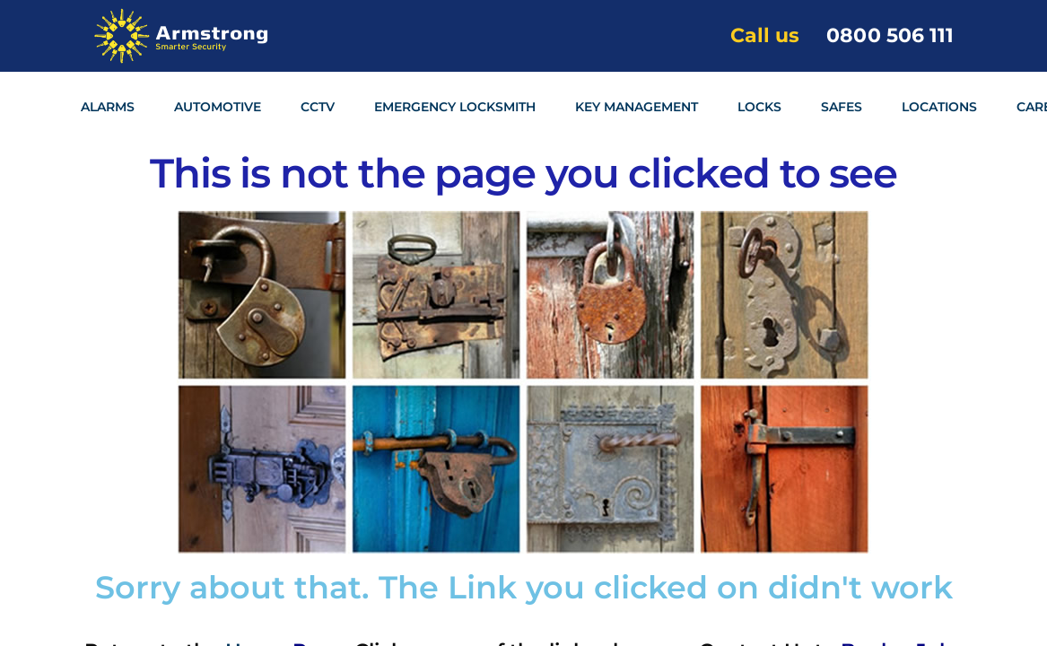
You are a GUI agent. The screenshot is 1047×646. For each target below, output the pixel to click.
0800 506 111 (890, 35)
